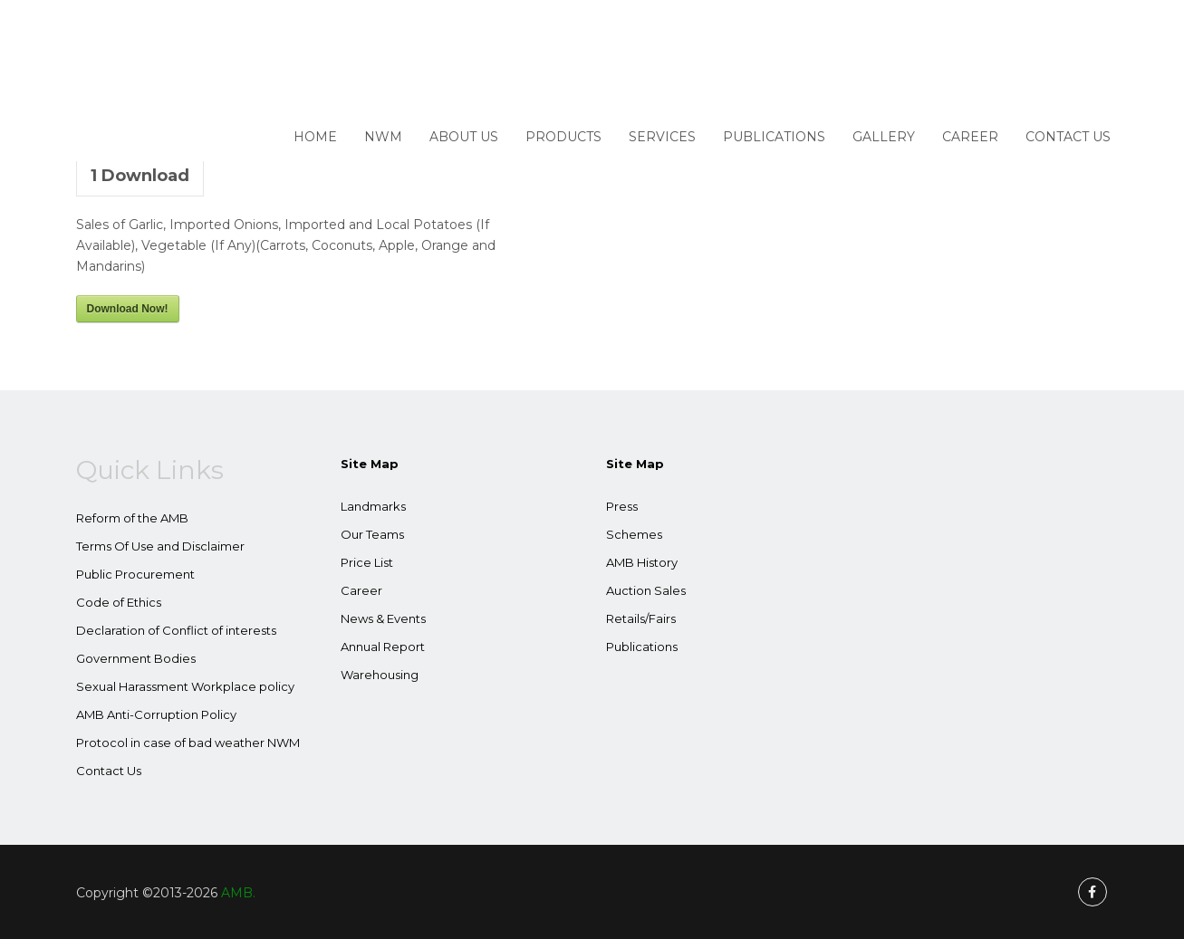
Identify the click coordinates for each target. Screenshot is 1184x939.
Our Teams (372, 534)
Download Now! (127, 308)
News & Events (383, 618)
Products (563, 137)
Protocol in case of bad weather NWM (188, 742)
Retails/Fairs (641, 618)
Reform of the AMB (132, 518)
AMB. (238, 893)
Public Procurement (135, 574)
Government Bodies (136, 658)
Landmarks (373, 506)
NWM (383, 137)
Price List (367, 562)
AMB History (642, 562)
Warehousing (380, 674)
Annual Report (383, 646)
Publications (774, 137)
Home (315, 137)
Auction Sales (646, 590)
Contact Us (1068, 137)
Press (622, 506)
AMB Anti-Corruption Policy (156, 714)
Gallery (883, 137)
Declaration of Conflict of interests (176, 630)
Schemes (634, 534)
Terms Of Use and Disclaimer (160, 546)
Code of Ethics (118, 602)
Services (662, 137)
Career (970, 137)
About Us (463, 137)
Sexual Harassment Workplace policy (185, 686)
